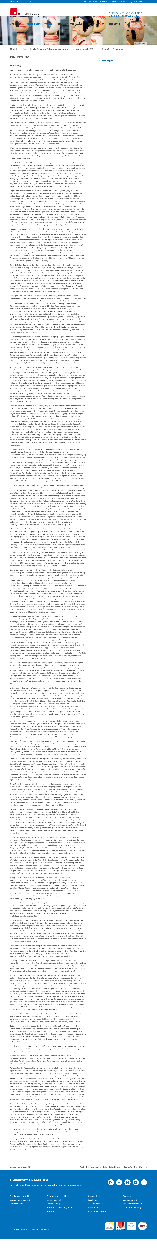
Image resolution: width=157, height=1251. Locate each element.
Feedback (83, 1179)
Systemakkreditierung (142, 1234)
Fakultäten (93, 1219)
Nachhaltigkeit (94, 1215)
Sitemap (142, 1179)
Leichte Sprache (139, 1)
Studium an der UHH (19, 1208)
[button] (96, 1)
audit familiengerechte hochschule (109, 1236)
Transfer (51, 1223)
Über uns (15, 24)
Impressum (95, 1179)
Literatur (115, 24)
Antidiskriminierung (131, 1219)
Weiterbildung (16, 1215)
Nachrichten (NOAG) (70, 24)
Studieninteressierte (19, 1211)
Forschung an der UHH (57, 1208)
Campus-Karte (128, 1211)
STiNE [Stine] (29, 1)
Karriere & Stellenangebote (59, 1219)
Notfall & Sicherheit (131, 1215)
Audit (118, 1234)
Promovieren (53, 1215)
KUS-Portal (21, 1)
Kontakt (125, 1208)
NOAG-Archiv (96, 24)
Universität (93, 1208)
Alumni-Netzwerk (96, 1223)
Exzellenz (92, 1211)
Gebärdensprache (121, 1)
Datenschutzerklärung (111, 1179)
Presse (12, 1)
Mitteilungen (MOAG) (40, 24)
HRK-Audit (131, 1234)
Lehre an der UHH (55, 1211)
